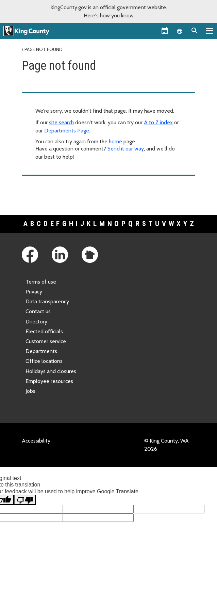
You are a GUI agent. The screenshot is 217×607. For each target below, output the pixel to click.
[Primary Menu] (209, 30)
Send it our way (125, 148)
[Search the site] (194, 30)
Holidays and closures (51, 371)
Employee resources (49, 381)
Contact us (38, 311)
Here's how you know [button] (109, 15)
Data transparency (47, 301)
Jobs (30, 391)
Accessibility (36, 440)
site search (61, 122)
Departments (41, 351)
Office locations (44, 361)
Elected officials (44, 331)
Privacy (34, 291)
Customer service (46, 341)
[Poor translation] (25, 500)
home (115, 141)
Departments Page (66, 130)
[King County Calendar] (164, 30)
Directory (36, 321)
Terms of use (41, 281)
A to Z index (158, 122)
